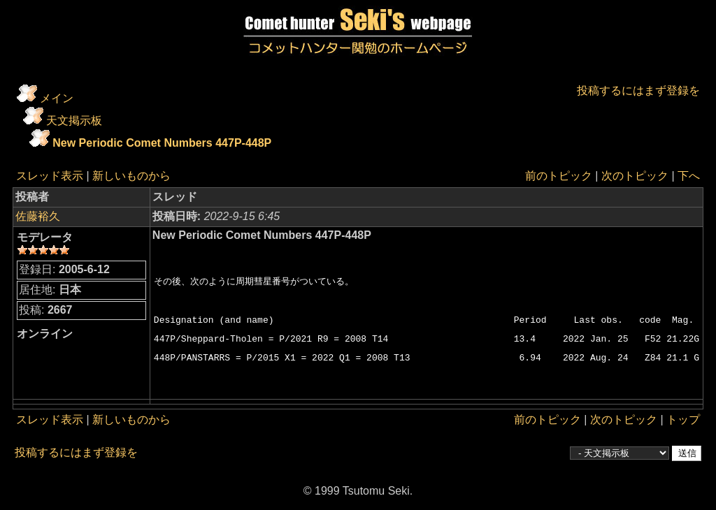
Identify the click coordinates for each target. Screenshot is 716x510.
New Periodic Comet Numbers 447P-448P (161, 143)
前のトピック (558, 176)
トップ (683, 419)
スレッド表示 (49, 176)
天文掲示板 (74, 120)
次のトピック (634, 176)
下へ (689, 176)
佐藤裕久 (37, 216)
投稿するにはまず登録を (638, 90)
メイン (56, 98)
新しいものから (131, 176)
